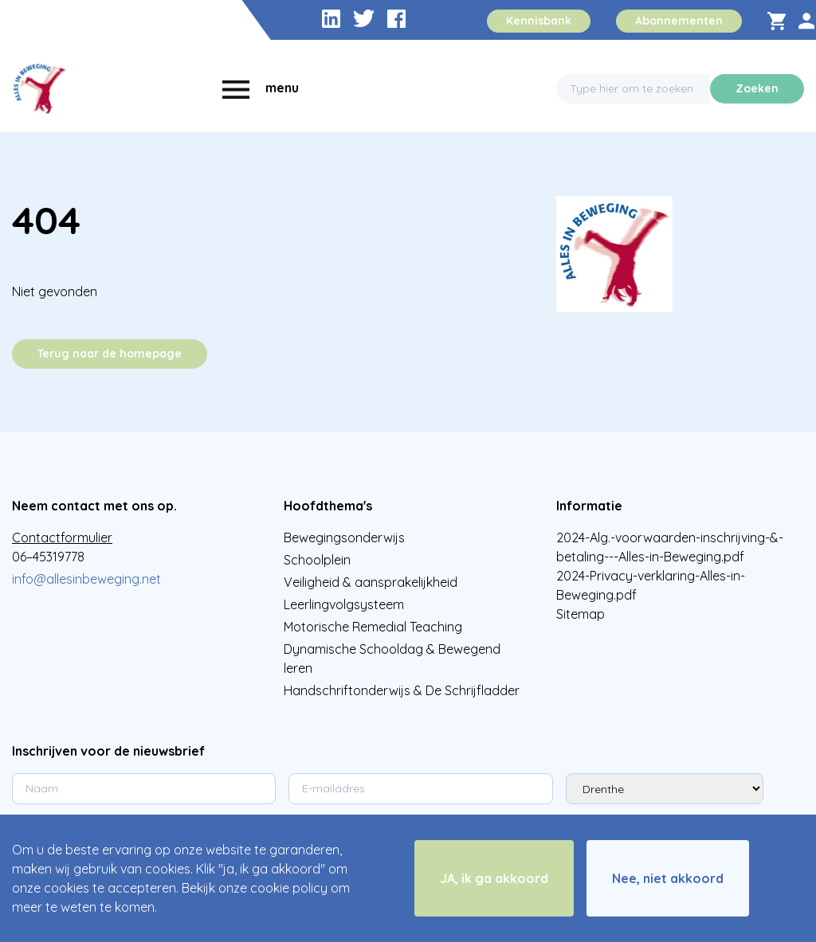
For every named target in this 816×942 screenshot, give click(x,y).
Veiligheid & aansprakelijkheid (370, 582)
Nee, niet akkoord (668, 878)
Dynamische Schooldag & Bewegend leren (392, 658)
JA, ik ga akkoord (494, 878)
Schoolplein (317, 560)
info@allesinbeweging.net (86, 579)
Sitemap (580, 614)
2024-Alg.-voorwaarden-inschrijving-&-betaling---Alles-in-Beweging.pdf (669, 547)
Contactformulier (62, 537)
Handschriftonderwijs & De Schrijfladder (402, 690)
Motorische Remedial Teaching (373, 627)
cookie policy (289, 888)
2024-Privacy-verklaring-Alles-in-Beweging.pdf (650, 585)
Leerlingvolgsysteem (344, 604)
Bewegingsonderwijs (344, 537)
